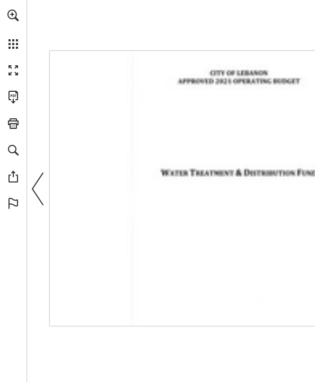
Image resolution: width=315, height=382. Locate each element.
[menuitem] (13, 29)
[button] (13, 15)
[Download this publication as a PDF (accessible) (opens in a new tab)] (13, 97)
